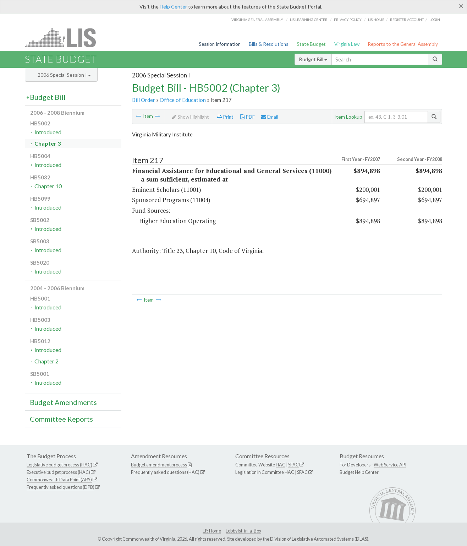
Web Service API (390, 464)
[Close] (461, 6)
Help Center (173, 7)
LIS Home (212, 531)
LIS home (376, 19)
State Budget (311, 44)
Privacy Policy (348, 19)
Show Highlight (190, 117)
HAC (280, 464)
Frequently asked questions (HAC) (165, 472)
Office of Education (183, 100)
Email (269, 117)
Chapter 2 (46, 361)
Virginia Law (346, 44)
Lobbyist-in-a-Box (243, 531)
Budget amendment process (159, 464)
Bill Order (143, 100)
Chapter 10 (48, 186)
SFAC (293, 464)
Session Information (220, 44)
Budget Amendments (63, 402)
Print (225, 117)
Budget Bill (313, 59)
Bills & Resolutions (268, 44)
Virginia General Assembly (257, 19)
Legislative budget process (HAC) (59, 464)
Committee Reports (61, 419)
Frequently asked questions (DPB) (60, 487)
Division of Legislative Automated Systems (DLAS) (319, 539)
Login (434, 19)
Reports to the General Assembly (403, 44)
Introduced (47, 132)
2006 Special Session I (64, 75)
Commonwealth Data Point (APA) (59, 479)
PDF (247, 117)
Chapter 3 (47, 143)
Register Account (407, 19)
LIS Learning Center (309, 19)
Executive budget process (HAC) (58, 472)
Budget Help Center (359, 472)
